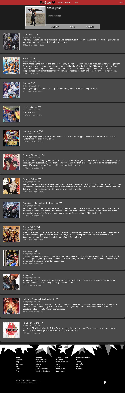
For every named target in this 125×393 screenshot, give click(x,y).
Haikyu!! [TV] (29, 58)
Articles (38, 364)
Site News (59, 359)
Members (68, 2)
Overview (19, 359)
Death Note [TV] (30, 34)
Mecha (78, 366)
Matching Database (43, 371)
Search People (41, 359)
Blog (17, 362)
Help (76, 2)
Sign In (122, 2)
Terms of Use (20, 380)
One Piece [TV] (30, 251)
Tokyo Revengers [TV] (33, 323)
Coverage (19, 364)
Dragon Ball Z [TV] (31, 227)
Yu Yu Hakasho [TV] (32, 107)
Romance (79, 369)
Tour (17, 371)
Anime (58, 364)
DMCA (28, 380)
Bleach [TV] (28, 275)
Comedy (79, 362)
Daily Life (79, 364)
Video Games (61, 369)
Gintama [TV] (29, 83)
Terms (18, 369)
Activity (55, 26)
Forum (60, 2)
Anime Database (42, 369)
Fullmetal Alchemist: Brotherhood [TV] (40, 299)
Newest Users (41, 362)
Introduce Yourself (62, 362)
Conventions (60, 371)
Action (78, 359)
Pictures (90, 26)
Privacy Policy (36, 380)
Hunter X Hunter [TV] (33, 131)
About (72, 26)
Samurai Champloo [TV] (34, 155)
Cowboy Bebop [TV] (32, 179)
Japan (58, 366)
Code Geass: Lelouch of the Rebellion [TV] (42, 203)
